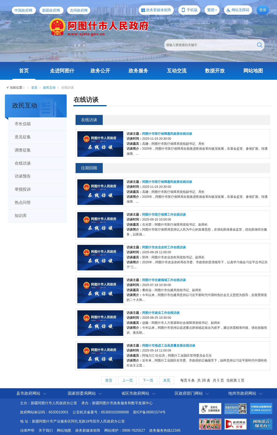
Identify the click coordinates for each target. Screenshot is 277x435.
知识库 (21, 215)
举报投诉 (23, 189)
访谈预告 (23, 176)
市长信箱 (23, 124)
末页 (166, 380)
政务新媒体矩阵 (158, 10)
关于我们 (46, 430)
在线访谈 (23, 163)
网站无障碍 (240, 10)
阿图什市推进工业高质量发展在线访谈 (168, 345)
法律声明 (27, 430)
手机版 (192, 10)
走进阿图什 (62, 71)
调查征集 (23, 150)
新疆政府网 (51, 10)
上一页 (127, 380)
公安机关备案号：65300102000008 (101, 412)
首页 (24, 71)
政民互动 (49, 87)
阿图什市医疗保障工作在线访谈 (164, 214)
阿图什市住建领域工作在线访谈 (164, 280)
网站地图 (253, 71)
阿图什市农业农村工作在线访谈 (164, 247)
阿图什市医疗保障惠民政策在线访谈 (167, 133)
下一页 (148, 380)
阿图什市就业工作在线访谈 (161, 313)
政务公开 (100, 71)
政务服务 (138, 71)
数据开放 (215, 71)
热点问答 (23, 202)
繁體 (210, 10)
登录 (262, 10)
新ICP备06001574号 (149, 412)
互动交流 (177, 71)
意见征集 (23, 137)
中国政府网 (23, 10)
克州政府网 (79, 10)
